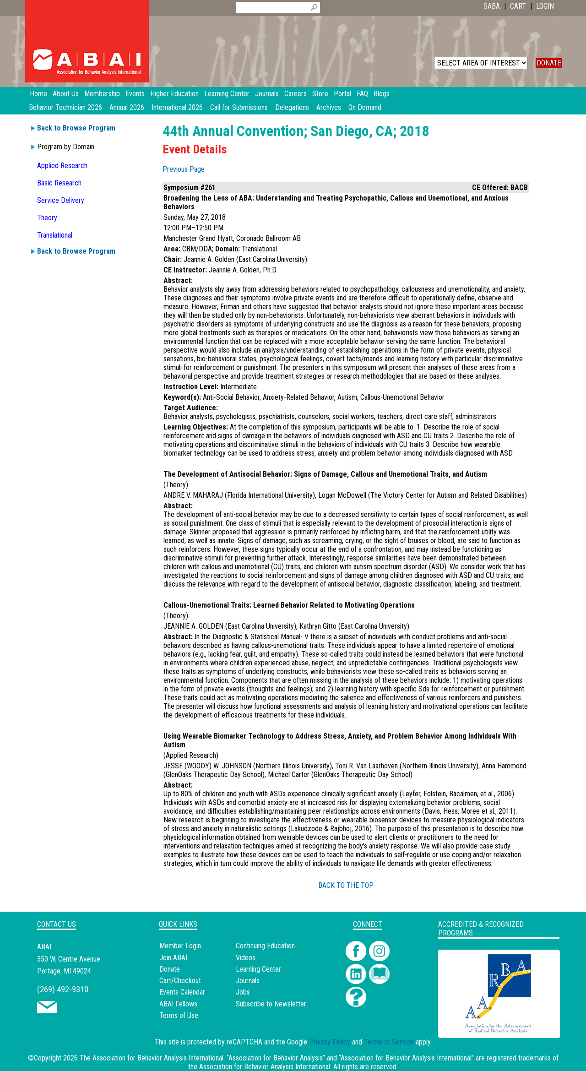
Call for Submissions (239, 107)
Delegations (292, 107)
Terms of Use (178, 1015)
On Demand (364, 107)
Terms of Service (389, 1042)
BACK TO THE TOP (346, 885)
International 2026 (177, 107)
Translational (54, 235)
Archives (328, 107)
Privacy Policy (329, 1042)
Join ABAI (173, 957)
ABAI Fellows (178, 1004)
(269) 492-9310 (62, 989)
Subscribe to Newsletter (271, 1004)
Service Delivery (60, 200)
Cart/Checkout (180, 980)
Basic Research (59, 183)
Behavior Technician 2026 (65, 107)
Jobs (243, 992)
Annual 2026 (126, 107)
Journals (248, 980)
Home (38, 93)
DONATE (549, 63)
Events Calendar (182, 992)
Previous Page (184, 169)
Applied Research (62, 165)
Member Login (180, 945)
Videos (245, 957)
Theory (47, 217)
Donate (169, 969)
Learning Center (258, 969)
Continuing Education (265, 945)
